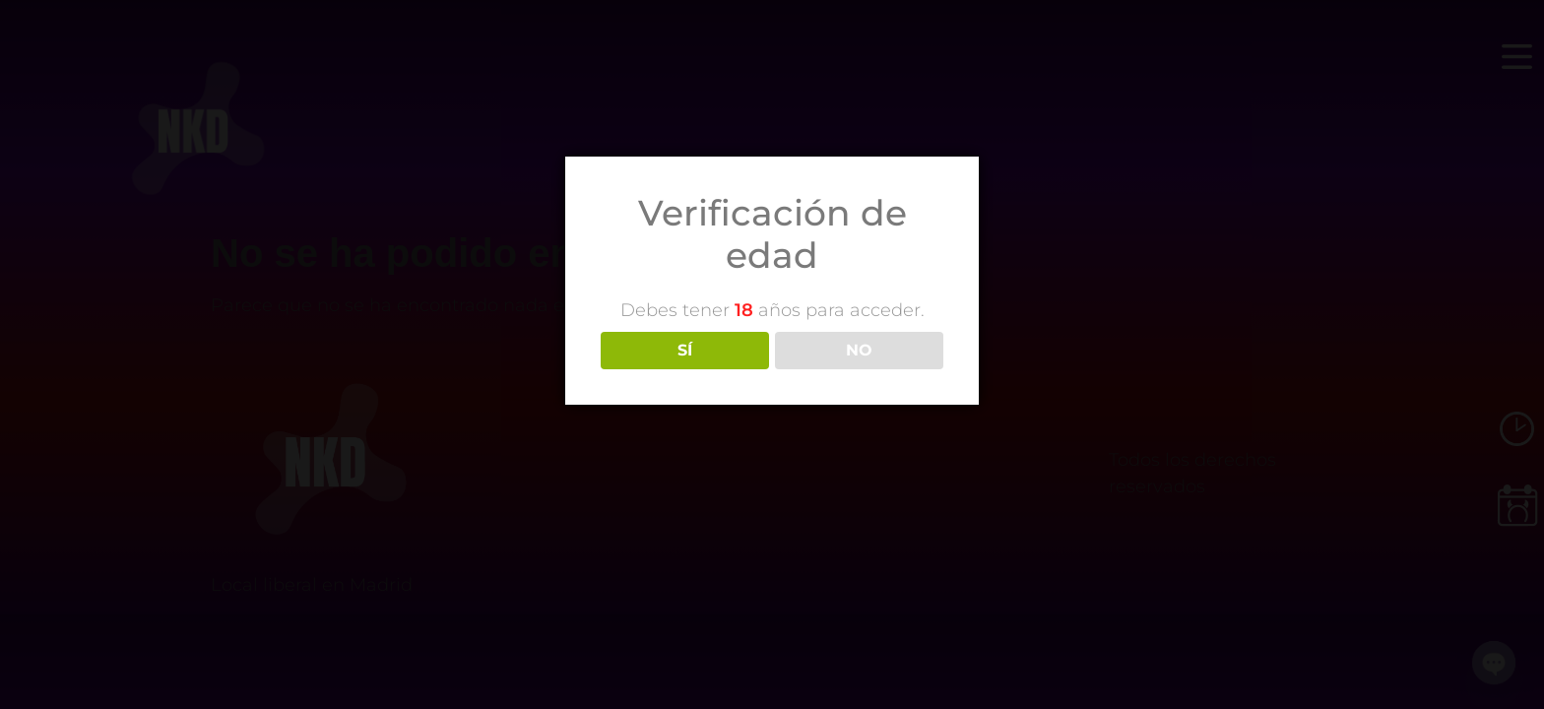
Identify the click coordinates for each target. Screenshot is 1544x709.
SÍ (684, 350)
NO (859, 350)
